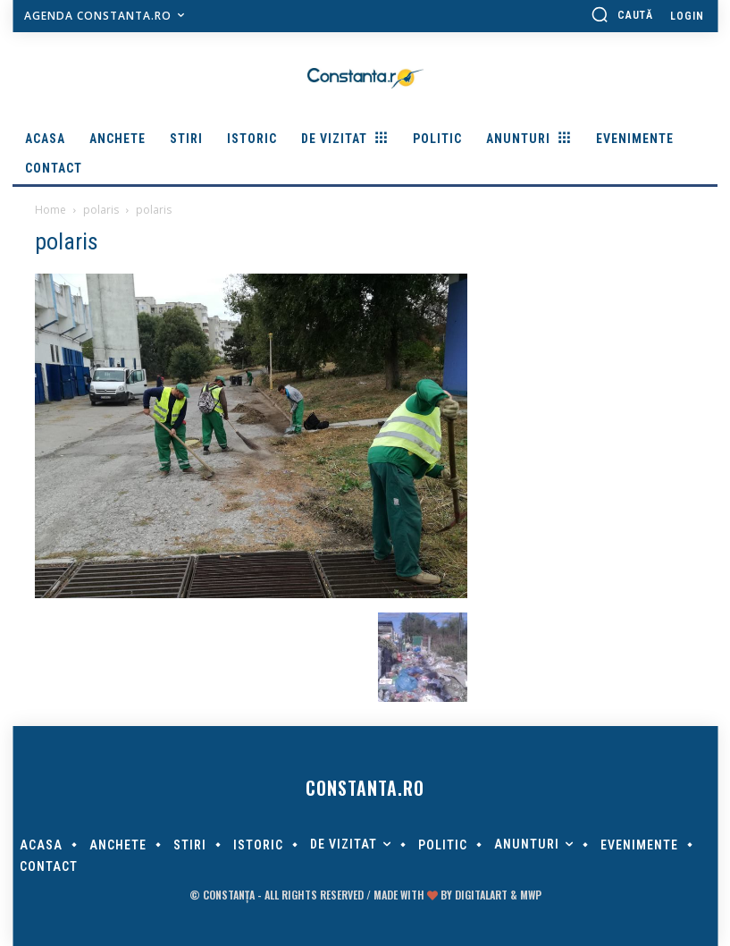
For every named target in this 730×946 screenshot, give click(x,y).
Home (50, 209)
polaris (101, 209)
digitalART (481, 894)
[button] (622, 14)
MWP (530, 894)
